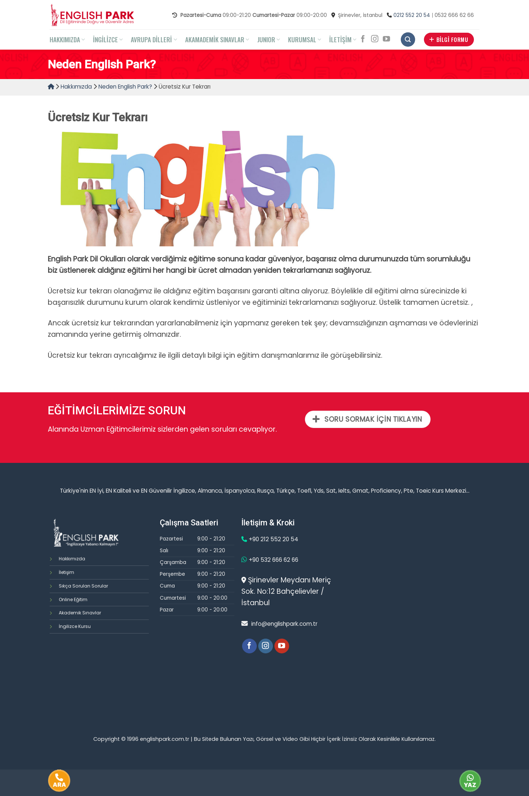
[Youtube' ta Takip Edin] (386, 39)
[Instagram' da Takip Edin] (374, 39)
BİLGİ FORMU (448, 39)
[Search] (408, 39)
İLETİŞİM (342, 39)
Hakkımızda (76, 86)
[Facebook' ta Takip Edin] (363, 39)
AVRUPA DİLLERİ (154, 39)
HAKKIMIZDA (67, 39)
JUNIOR (268, 39)
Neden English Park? (125, 86)
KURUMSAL (304, 39)
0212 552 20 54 (411, 15)
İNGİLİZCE (108, 39)
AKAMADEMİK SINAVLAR (217, 39)
